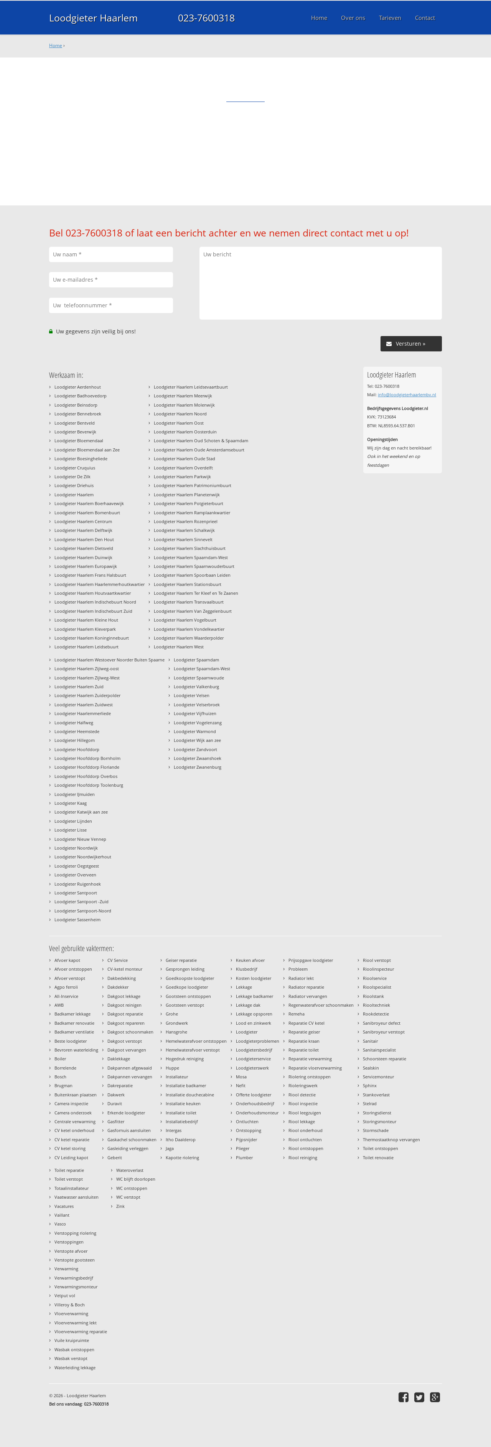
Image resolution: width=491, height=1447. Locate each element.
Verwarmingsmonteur (75, 1287)
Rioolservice (375, 978)
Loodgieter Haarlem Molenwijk (184, 405)
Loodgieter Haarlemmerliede (82, 713)
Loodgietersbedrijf (254, 1050)
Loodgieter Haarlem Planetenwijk (187, 494)
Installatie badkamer (186, 1085)
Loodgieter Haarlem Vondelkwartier (189, 629)
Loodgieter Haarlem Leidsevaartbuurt (191, 387)
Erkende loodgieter (126, 1113)
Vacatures (64, 1206)
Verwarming (66, 1268)
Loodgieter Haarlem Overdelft (183, 468)
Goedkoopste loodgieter (190, 978)
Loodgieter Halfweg (73, 722)
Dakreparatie (120, 1085)
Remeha (296, 1014)
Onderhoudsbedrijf (255, 1103)
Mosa (241, 1077)
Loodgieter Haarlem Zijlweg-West (87, 678)
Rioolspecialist (377, 987)
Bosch (60, 1077)
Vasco (60, 1224)
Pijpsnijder (246, 1139)
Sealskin (371, 1068)
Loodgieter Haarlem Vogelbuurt (185, 620)
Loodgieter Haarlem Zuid (79, 686)
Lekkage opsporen (254, 1014)
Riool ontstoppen (305, 1148)
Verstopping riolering (75, 1233)
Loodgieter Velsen (191, 695)
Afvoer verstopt (69, 978)
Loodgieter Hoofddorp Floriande (86, 767)
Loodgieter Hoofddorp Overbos (85, 776)
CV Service (117, 960)
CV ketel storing (70, 1148)
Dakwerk (116, 1095)
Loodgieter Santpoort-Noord (82, 911)
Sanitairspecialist (379, 1050)
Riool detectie (302, 1095)
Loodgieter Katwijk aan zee (81, 812)
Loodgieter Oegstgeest (76, 866)
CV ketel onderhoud (74, 1130)
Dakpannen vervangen (129, 1077)
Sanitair (370, 1041)
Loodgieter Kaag (70, 803)
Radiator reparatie (306, 987)
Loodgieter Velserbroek (197, 704)
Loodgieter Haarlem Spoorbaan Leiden (192, 575)
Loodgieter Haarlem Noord (180, 414)
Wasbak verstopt (70, 1358)
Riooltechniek (376, 1005)
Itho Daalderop (181, 1139)
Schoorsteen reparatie (384, 1058)
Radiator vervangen (307, 996)
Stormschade (376, 1130)
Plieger (242, 1148)
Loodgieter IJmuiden (74, 794)
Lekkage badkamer (254, 996)
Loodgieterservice (253, 1058)
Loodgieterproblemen (257, 1041)
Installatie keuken (183, 1103)
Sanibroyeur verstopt (384, 1032)
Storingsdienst (377, 1113)
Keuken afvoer (250, 960)
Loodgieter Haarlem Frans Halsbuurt (90, 575)
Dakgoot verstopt (124, 1041)
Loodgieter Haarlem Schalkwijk (184, 530)
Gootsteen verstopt (185, 1005)
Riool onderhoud (305, 1130)
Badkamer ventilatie (74, 1032)
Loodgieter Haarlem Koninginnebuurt (91, 638)
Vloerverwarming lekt (75, 1323)
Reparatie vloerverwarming (315, 1068)
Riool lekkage (301, 1121)
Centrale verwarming (75, 1121)
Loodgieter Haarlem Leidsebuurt (86, 647)
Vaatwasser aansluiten (76, 1197)
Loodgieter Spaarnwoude (199, 678)
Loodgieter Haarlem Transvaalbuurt (189, 602)
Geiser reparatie (181, 960)
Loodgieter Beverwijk (75, 432)
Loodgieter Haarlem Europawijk (85, 566)
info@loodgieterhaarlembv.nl (407, 394)
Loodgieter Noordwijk (76, 848)
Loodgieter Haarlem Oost (179, 423)
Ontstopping (248, 1130)
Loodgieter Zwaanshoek (197, 758)
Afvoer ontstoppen (73, 969)
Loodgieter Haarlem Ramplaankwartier (192, 512)
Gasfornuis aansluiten (129, 1130)
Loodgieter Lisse (70, 830)
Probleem (298, 969)
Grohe (172, 1014)
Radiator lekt (301, 978)
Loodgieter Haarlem (93, 17)
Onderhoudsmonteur (257, 1113)
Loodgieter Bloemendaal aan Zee (87, 450)
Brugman (63, 1085)
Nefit (241, 1085)
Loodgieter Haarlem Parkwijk (182, 476)
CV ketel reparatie (71, 1139)
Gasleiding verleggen (127, 1148)
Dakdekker (118, 987)
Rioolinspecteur (378, 969)
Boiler (60, 1058)
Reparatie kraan (304, 1041)
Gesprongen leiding (185, 969)
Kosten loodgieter (253, 978)
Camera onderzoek (73, 1113)
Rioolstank (373, 996)
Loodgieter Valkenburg (196, 686)
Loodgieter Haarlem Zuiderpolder (87, 695)
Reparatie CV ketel (306, 1023)
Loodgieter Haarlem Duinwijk (83, 557)
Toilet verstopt (68, 1179)
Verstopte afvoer (70, 1251)
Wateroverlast (129, 1170)
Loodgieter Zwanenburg (197, 767)
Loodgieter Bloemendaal (78, 440)
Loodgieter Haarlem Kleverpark (85, 629)
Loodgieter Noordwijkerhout (82, 857)
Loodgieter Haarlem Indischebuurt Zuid (93, 611)
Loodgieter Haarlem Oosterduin (185, 432)
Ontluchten (247, 1121)
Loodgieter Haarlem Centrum (83, 521)
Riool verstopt (377, 960)
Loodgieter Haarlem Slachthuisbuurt (190, 548)
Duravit (114, 1103)
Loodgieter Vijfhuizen (195, 713)
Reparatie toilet (303, 1050)
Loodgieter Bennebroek (77, 414)
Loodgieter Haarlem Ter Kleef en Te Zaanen (196, 593)
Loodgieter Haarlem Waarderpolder (189, 638)
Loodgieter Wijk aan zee (197, 740)
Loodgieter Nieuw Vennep (80, 839)
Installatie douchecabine (190, 1095)
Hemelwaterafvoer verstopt (193, 1050)
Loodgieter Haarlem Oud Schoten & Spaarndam (201, 440)
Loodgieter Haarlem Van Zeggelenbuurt (193, 611)
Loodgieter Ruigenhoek (77, 884)
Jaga (170, 1148)
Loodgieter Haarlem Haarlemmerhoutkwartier (99, 584)
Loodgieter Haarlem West (179, 647)
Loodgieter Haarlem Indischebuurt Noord (95, 602)
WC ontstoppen (131, 1188)
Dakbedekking (121, 978)
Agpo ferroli (66, 987)
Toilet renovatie (378, 1157)
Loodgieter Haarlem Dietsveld (83, 548)
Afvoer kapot (67, 960)
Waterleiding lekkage (75, 1367)
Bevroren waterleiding (76, 1050)
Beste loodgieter (70, 1041)
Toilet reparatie (69, 1170)
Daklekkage (118, 1058)
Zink (120, 1206)
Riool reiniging (302, 1157)
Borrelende (65, 1068)
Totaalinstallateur (71, 1188)
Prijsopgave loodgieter (310, 960)
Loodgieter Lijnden (73, 821)
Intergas (173, 1130)
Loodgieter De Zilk (72, 476)
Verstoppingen (69, 1242)
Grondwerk (177, 1023)
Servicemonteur (378, 1077)
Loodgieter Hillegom (74, 740)
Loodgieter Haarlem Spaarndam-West (191, 557)
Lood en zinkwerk (253, 1023)
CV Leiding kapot (71, 1157)
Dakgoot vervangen (126, 1050)
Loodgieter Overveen (75, 875)
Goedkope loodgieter (187, 987)
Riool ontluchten (305, 1139)
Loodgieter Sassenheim (77, 919)
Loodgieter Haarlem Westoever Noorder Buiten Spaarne (109, 660)
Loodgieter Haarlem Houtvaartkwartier (92, 593)
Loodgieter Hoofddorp (76, 749)
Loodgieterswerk (252, 1068)
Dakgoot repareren (126, 1023)
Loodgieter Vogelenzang (198, 722)
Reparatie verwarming (310, 1058)
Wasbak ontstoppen (74, 1349)
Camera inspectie (71, 1103)
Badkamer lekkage (72, 1014)
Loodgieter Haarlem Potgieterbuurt (188, 503)
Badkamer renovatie (74, 1023)
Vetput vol (64, 1295)
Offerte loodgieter (253, 1095)
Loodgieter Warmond (195, 731)
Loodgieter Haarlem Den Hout (84, 539)
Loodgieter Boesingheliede (80, 458)
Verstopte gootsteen (74, 1260)
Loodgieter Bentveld (74, 423)
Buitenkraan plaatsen (75, 1095)
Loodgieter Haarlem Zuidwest (83, 704)
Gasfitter (115, 1121)
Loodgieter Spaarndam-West (202, 668)
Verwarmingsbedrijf (73, 1278)
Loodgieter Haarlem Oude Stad (184, 458)
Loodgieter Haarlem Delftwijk (83, 530)
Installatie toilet (181, 1113)
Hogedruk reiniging (185, 1058)
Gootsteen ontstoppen (188, 996)
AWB (59, 1005)
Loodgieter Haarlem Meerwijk (183, 396)
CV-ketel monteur (124, 969)
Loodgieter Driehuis (74, 485)
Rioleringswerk (303, 1085)
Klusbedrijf (246, 969)
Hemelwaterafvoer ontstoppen (196, 1041)
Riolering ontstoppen (309, 1077)
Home (55, 45)
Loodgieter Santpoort (75, 893)
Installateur (177, 1077)
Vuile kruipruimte (71, 1340)
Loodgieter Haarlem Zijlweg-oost (86, 668)
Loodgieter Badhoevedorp (80, 396)
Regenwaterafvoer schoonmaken (321, 1005)
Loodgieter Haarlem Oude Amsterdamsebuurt (199, 450)
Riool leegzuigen (304, 1113)
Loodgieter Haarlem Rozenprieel (185, 521)
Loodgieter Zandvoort (195, 749)
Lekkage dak (248, 1005)
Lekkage (244, 987)
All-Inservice (66, 996)
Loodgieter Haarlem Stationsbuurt (187, 584)
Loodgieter (246, 1032)
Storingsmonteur (379, 1121)
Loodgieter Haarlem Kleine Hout (86, 620)
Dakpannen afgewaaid (129, 1068)
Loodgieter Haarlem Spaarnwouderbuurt (194, 566)
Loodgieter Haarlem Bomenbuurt (87, 512)
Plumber (244, 1157)
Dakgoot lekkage (123, 996)
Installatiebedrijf (182, 1121)
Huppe (172, 1068)
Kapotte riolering (182, 1157)
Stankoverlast (376, 1095)
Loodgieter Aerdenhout (77, 387)
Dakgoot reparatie (125, 1014)
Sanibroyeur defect (381, 1023)
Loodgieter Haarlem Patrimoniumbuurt (192, 485)
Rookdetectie (376, 1014)
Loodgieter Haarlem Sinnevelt (183, 539)
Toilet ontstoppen (380, 1148)
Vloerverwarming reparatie (80, 1331)
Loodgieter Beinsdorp (75, 405)
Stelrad (370, 1103)
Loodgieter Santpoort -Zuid (81, 901)
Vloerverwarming (71, 1313)
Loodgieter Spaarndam (196, 660)
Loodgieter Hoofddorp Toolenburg (88, 785)
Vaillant (61, 1215)
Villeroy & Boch (69, 1305)
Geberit (114, 1157)
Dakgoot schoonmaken (130, 1032)
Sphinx (370, 1085)
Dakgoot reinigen (124, 1005)
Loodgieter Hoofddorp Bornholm (87, 758)
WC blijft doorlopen (135, 1179)
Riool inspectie (303, 1103)
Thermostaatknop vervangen (391, 1139)
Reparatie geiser (304, 1032)
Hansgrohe (176, 1032)
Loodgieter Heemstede (76, 731)
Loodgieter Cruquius (74, 468)
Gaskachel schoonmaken (132, 1139)
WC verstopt (128, 1197)
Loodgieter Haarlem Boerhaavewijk (89, 503)
